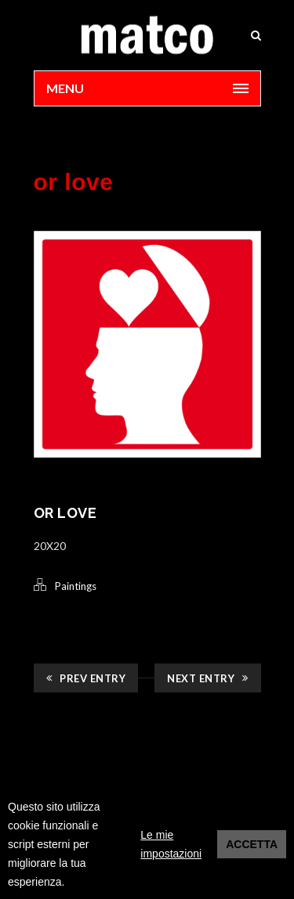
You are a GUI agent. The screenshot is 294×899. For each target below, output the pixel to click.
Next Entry (208, 678)
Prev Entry (86, 678)
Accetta (252, 844)
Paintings (75, 586)
